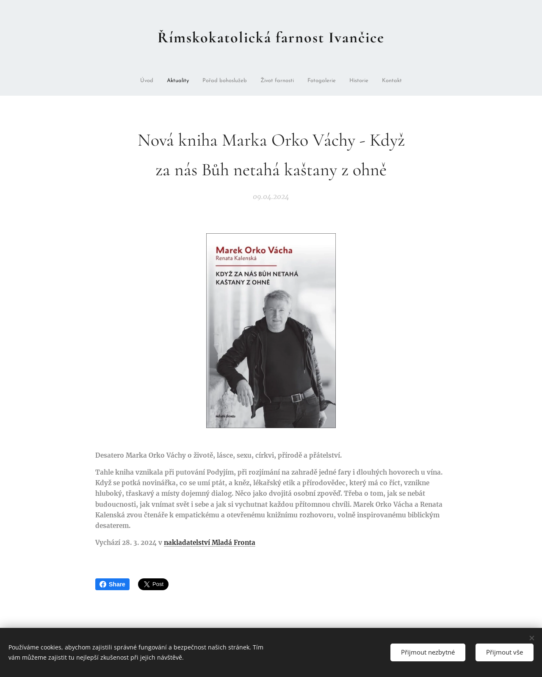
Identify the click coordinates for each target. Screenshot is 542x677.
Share (112, 584)
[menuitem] (156, 81)
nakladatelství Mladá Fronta (209, 543)
